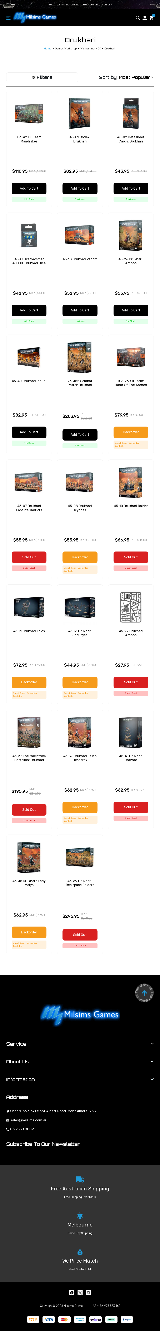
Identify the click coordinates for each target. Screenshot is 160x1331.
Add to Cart (29, 188)
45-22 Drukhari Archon (131, 633)
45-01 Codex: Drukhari (80, 139)
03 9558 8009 (20, 1129)
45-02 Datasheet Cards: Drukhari (130, 139)
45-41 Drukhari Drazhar (130, 758)
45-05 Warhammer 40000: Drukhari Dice (29, 261)
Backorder (131, 432)
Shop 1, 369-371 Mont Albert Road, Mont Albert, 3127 (51, 1111)
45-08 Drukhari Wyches (80, 508)
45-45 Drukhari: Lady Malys (29, 883)
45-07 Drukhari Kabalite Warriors (29, 508)
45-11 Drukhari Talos (29, 631)
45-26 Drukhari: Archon (131, 261)
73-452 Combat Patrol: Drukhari (80, 383)
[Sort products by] (136, 77)
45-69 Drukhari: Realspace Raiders (80, 883)
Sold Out (29, 557)
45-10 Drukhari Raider (131, 506)
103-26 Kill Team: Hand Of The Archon (131, 383)
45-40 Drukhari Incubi (29, 381)
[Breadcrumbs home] (47, 48)
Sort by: (108, 77)
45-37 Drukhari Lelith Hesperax (80, 758)
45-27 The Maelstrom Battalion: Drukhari (29, 758)
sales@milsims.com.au (26, 1120)
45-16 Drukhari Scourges (79, 633)
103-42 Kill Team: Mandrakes (29, 139)
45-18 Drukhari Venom (80, 259)
